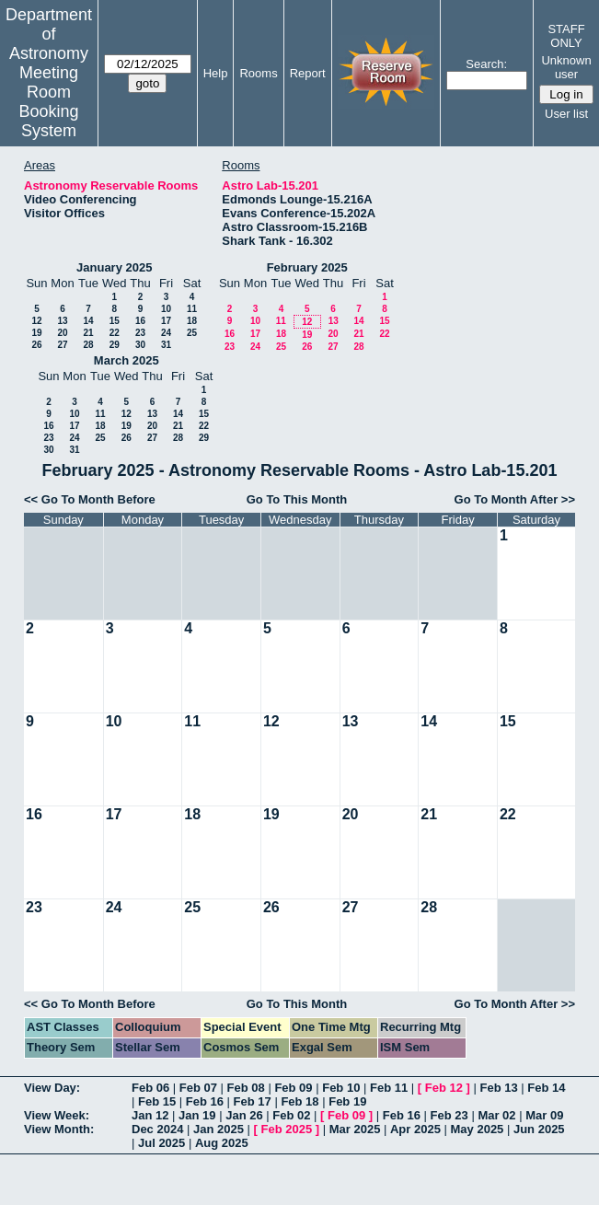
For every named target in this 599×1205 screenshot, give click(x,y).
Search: (486, 64)
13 (62, 321)
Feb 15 (157, 1101)
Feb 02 (291, 1115)
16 (140, 321)
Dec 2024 (157, 1129)
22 (114, 333)
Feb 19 (347, 1101)
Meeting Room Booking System (48, 102)
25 (192, 333)
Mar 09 (544, 1115)
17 (166, 321)
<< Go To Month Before (90, 499)
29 (114, 345)
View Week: (56, 1115)
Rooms (258, 73)
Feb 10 (341, 1088)
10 (166, 309)
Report (308, 73)
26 (36, 345)
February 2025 (307, 267)
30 (140, 345)
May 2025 (477, 1129)
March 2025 (126, 360)
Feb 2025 (287, 1129)
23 (140, 333)
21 (88, 333)
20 (62, 333)
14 (88, 321)
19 (36, 333)
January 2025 (114, 267)
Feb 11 (389, 1088)
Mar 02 (496, 1115)
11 (192, 309)
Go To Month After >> (515, 499)
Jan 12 (150, 1115)
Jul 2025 (161, 1143)
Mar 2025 (355, 1129)
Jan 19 (197, 1115)
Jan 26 (243, 1115)
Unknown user (566, 67)
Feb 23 (449, 1115)
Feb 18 (299, 1101)
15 (114, 321)
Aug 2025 (221, 1143)
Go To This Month (297, 499)
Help (215, 73)
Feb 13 (498, 1088)
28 (88, 345)
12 (36, 321)
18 (192, 321)
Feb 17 (252, 1101)
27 (62, 345)
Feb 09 (293, 1088)
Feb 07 (198, 1088)
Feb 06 (150, 1088)
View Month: (59, 1129)
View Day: (52, 1088)
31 (166, 345)
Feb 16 (205, 1101)
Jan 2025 (218, 1129)
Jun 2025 (539, 1129)
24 (166, 333)
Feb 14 (546, 1088)
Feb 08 (246, 1088)
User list (566, 114)
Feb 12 (444, 1088)
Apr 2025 (415, 1129)
